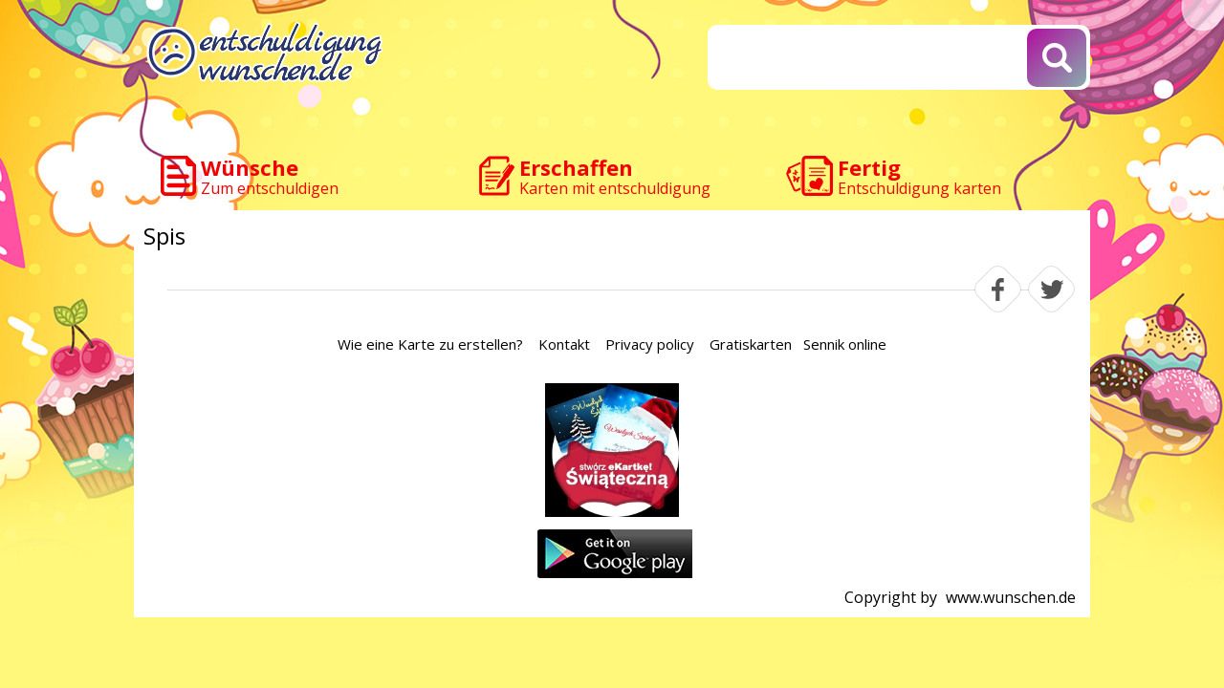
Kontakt (564, 344)
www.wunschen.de (1011, 597)
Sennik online (844, 344)
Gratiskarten (751, 344)
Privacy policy (649, 344)
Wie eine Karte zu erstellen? (430, 344)
